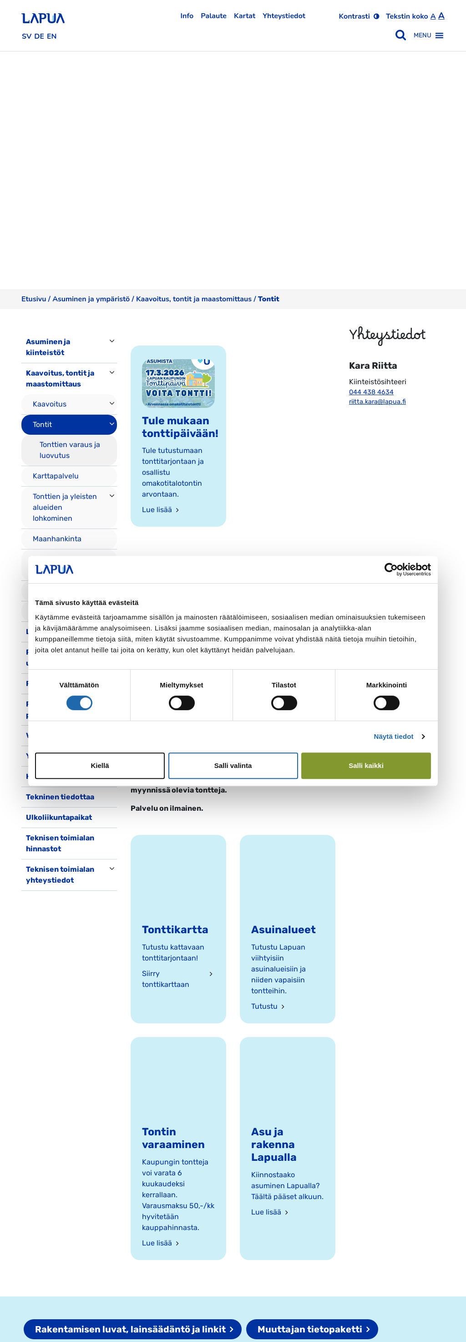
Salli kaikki (366, 765)
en (52, 36)
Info (187, 16)
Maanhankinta (57, 538)
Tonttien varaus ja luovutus (70, 450)
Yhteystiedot (284, 16)
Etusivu (33, 299)
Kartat (244, 16)
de (39, 36)
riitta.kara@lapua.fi (377, 402)
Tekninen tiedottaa (60, 797)
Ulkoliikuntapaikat (59, 817)
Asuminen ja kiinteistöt (48, 347)
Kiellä (100, 765)
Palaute (214, 16)
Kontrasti (354, 16)
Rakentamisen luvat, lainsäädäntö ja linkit (130, 1329)
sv (26, 36)
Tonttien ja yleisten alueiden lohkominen (65, 507)
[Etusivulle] (43, 15)
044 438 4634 (371, 392)
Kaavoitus (49, 404)
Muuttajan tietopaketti (310, 1329)
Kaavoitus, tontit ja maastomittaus (194, 299)
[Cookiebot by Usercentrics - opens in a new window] (391, 569)
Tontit (42, 424)
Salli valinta (233, 765)
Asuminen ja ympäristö (91, 299)
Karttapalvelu (56, 476)
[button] (422, 35)
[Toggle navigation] (34, 900)
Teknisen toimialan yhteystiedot (60, 874)
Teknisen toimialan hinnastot (60, 843)
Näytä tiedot (394, 736)
